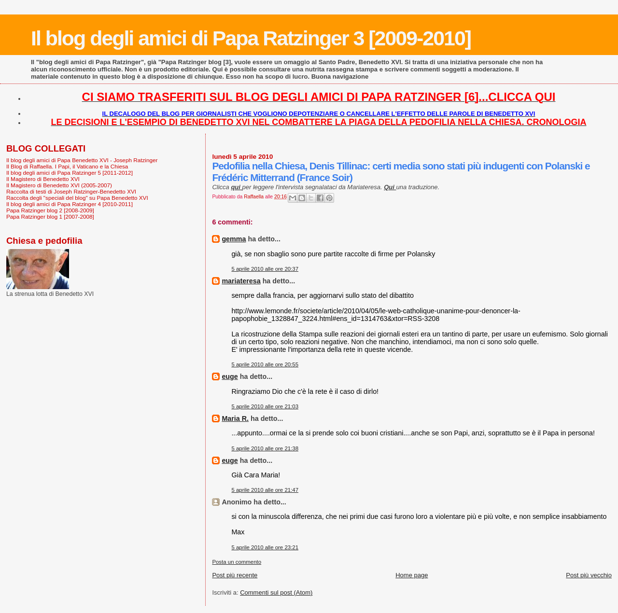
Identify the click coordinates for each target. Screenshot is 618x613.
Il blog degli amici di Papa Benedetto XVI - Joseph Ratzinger (81, 160)
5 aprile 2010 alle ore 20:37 (264, 269)
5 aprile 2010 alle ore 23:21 (264, 547)
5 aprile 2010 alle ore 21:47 (264, 490)
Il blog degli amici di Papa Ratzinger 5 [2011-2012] (69, 172)
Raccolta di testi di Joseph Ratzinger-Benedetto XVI (71, 191)
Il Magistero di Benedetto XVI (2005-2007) (59, 185)
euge (230, 376)
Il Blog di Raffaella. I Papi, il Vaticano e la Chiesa (67, 166)
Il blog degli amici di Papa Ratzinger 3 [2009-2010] (251, 38)
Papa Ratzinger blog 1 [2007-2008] (50, 216)
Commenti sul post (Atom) (276, 592)
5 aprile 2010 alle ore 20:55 (264, 364)
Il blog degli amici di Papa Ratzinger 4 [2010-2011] (69, 204)
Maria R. (235, 418)
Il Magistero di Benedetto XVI (43, 179)
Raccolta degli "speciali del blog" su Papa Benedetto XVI (77, 198)
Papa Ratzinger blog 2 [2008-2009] (50, 210)
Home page (411, 575)
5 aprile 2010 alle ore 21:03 (264, 406)
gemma (234, 239)
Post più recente (234, 575)
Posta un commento (236, 562)
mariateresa (241, 281)
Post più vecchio (589, 575)
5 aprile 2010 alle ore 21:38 (264, 448)
